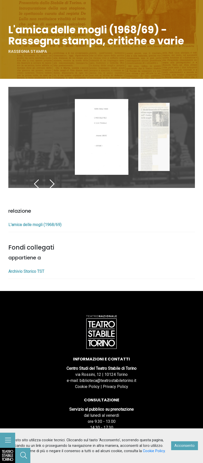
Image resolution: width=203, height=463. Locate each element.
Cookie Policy (87, 386)
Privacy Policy (115, 386)
